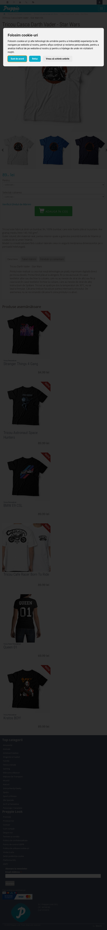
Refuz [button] (35, 59)
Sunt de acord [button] (17, 59)
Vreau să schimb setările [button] (57, 59)
